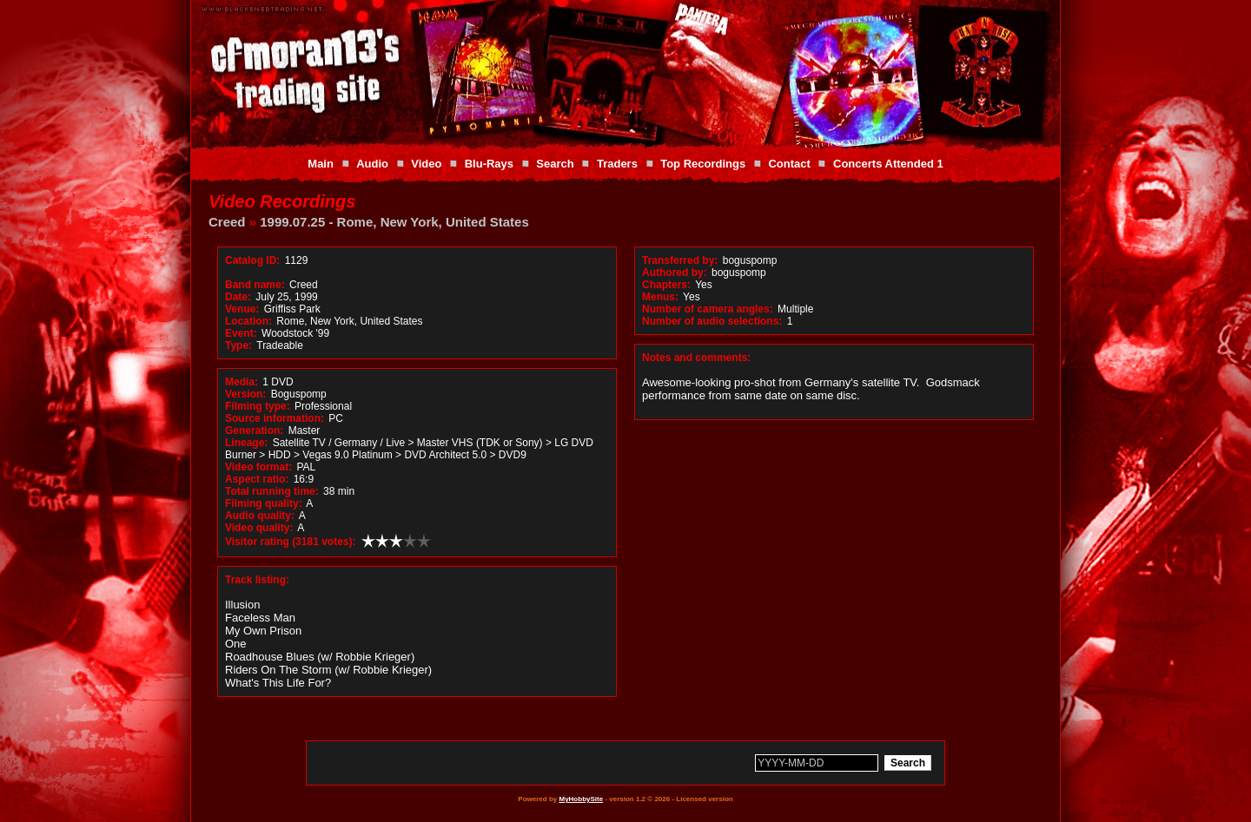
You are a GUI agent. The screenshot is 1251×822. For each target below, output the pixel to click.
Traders (617, 163)
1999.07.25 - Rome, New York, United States (394, 221)
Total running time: (272, 491)
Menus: (660, 297)
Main (321, 163)
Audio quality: (260, 516)
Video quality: (259, 528)
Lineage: (246, 443)
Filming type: (257, 406)
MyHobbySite (581, 799)
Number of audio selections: (712, 321)
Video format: (258, 467)
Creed (227, 221)
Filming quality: (263, 503)
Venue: (242, 309)
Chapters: (666, 285)
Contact (789, 163)
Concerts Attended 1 (888, 163)
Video (426, 163)
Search (554, 163)
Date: (238, 297)
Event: (241, 333)
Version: (245, 394)
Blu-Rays (489, 163)
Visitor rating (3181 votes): (290, 542)
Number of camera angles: (707, 309)
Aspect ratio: (256, 479)
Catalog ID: (252, 260)
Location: (248, 321)
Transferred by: (680, 260)
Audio (372, 163)
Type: (238, 345)
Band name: (255, 285)
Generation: (254, 430)
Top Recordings (702, 163)
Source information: (274, 418)
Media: (241, 382)
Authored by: (674, 272)
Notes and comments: (696, 358)
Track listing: (257, 580)
